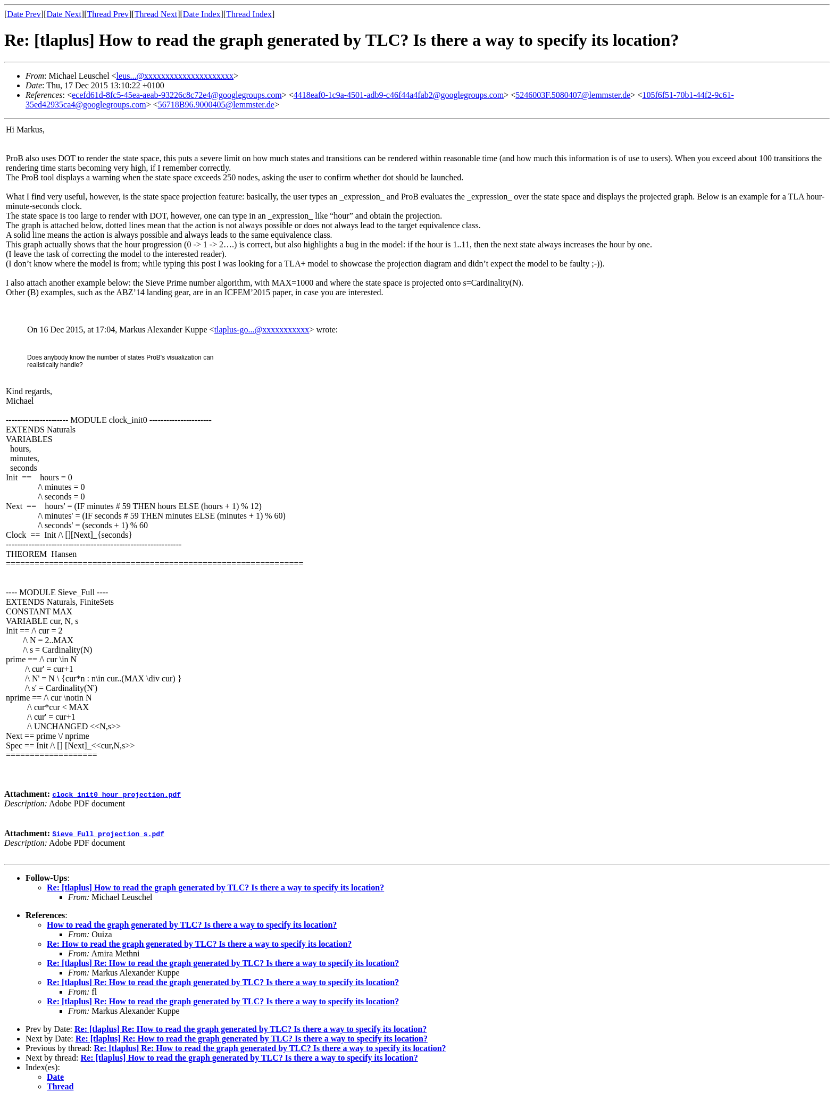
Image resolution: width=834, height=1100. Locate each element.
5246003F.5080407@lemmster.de (572, 94)
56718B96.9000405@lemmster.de (216, 104)
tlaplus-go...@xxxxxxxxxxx (262, 329)
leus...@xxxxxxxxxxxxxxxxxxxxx (175, 75)
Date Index (202, 14)
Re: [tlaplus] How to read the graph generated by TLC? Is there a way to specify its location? (215, 887)
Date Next (64, 14)
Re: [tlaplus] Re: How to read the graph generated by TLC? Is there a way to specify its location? (223, 963)
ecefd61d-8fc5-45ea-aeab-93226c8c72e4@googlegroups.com (177, 94)
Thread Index (249, 14)
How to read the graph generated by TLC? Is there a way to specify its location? (192, 924)
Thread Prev (108, 14)
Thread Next (156, 14)
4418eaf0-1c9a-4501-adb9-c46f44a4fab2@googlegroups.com (399, 94)
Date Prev (24, 14)
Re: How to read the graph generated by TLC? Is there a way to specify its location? (199, 943)
